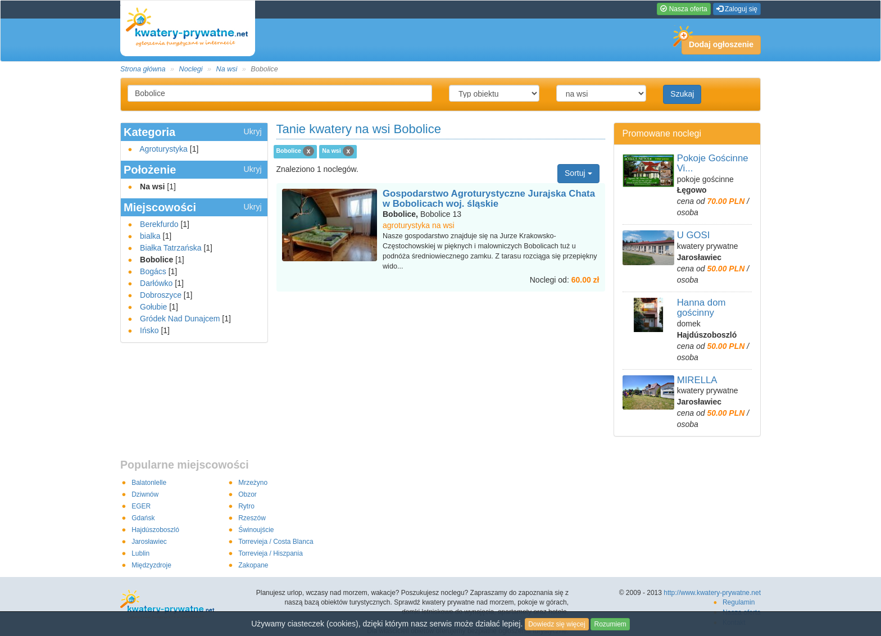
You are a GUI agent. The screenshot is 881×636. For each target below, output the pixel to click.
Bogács (153, 271)
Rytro (246, 506)
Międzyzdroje (151, 565)
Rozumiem (610, 624)
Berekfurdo (159, 224)
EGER (141, 506)
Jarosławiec (149, 542)
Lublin (140, 553)
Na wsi (227, 69)
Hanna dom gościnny (701, 307)
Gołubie (153, 306)
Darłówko (156, 283)
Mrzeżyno (252, 483)
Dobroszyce (160, 294)
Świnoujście (256, 530)
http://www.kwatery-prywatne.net (712, 593)
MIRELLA (697, 380)
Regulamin (739, 602)
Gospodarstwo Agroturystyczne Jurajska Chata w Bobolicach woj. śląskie (489, 198)
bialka (150, 235)
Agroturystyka (163, 148)
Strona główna (143, 69)
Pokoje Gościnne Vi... (712, 163)
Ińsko (149, 330)
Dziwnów (144, 494)
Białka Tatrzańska (170, 247)
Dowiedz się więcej (556, 624)
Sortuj (578, 173)
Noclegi (191, 69)
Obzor (247, 494)
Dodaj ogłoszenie (717, 42)
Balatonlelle (148, 483)
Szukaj (682, 93)
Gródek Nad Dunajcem (180, 318)
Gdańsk (143, 518)
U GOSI (693, 235)
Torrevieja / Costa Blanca (275, 542)
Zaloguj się (736, 9)
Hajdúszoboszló (155, 530)
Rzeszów (252, 518)
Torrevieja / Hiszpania (270, 553)
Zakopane (253, 565)
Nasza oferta (683, 9)
